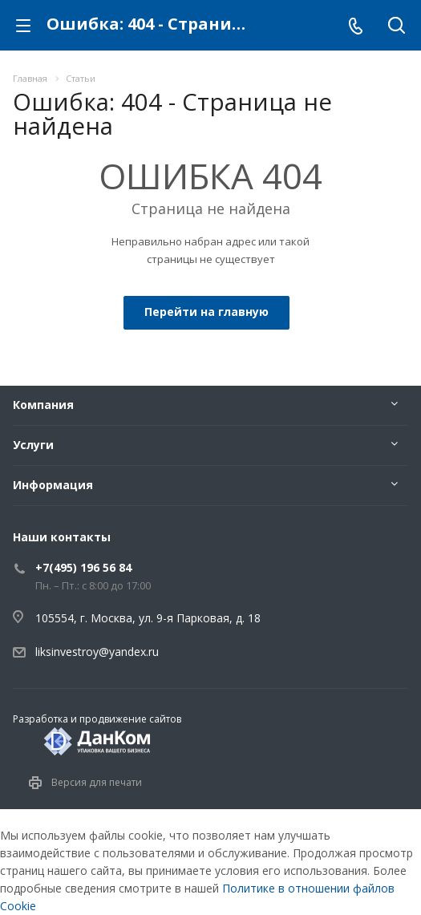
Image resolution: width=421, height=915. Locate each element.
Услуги (33, 444)
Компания (43, 404)
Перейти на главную (206, 311)
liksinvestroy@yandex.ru (97, 651)
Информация (53, 484)
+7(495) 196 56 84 (83, 567)
